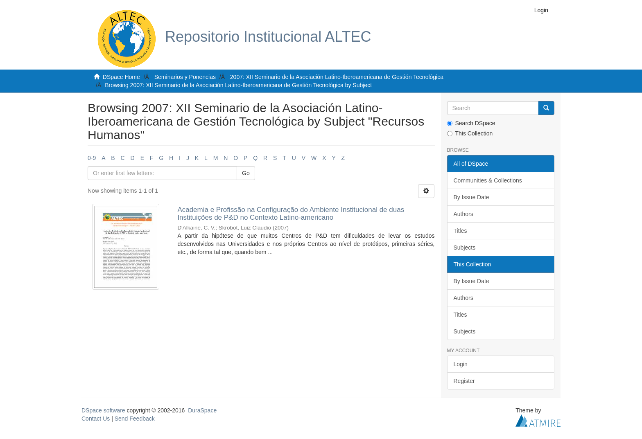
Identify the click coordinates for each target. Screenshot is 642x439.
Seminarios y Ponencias (185, 77)
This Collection (470, 133)
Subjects (465, 247)
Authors (463, 214)
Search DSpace (471, 123)
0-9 (92, 158)
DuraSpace (202, 410)
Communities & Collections (488, 180)
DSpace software (103, 410)
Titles (460, 230)
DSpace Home (121, 77)
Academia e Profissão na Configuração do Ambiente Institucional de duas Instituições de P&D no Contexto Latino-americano (290, 213)
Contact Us (95, 418)
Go (246, 173)
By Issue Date (471, 197)
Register (464, 381)
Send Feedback (135, 418)
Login (461, 364)
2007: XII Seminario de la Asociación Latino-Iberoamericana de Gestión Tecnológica (336, 77)
